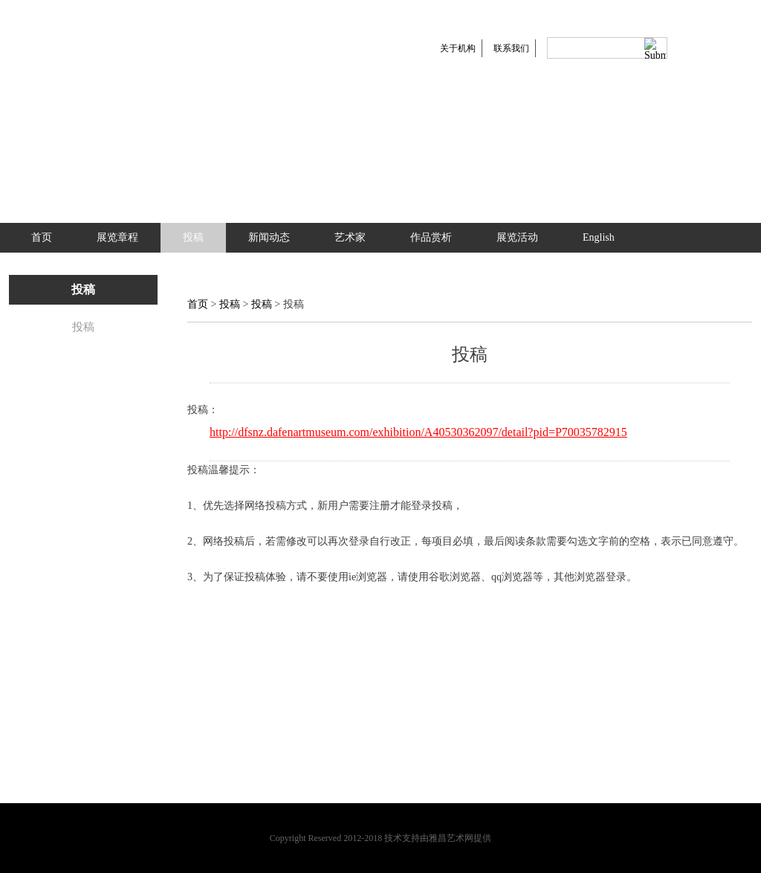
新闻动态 (269, 237)
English (599, 237)
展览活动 (517, 237)
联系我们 (511, 48)
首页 (41, 237)
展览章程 (117, 237)
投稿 (193, 237)
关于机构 (458, 48)
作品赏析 (431, 237)
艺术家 (350, 237)
